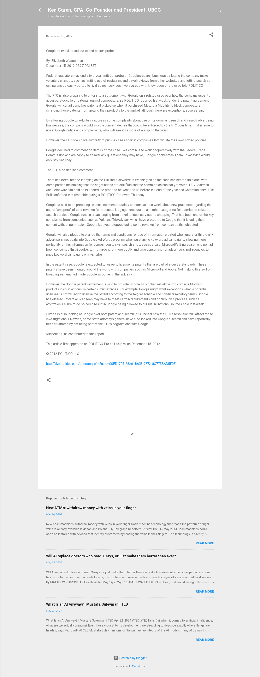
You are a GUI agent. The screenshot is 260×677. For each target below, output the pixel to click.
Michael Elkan (139, 666)
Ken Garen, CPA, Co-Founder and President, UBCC (104, 10)
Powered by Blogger (130, 658)
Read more (205, 543)
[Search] (219, 11)
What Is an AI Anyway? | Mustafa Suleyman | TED (87, 604)
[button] (211, 35)
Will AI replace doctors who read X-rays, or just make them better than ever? (111, 556)
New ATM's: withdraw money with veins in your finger (91, 508)
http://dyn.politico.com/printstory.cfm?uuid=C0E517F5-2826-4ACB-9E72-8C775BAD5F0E (111, 364)
